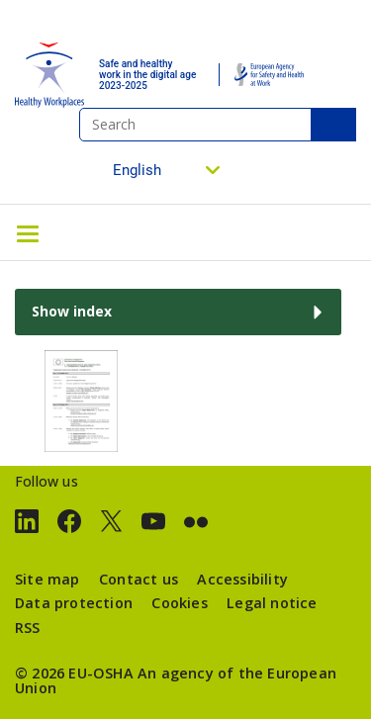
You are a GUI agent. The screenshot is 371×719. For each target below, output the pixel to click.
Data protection (74, 602)
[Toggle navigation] (27, 232)
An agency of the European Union (175, 680)
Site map (47, 579)
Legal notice (272, 602)
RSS (28, 627)
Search (333, 124)
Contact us (138, 579)
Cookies (179, 602)
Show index (72, 311)
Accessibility (242, 579)
